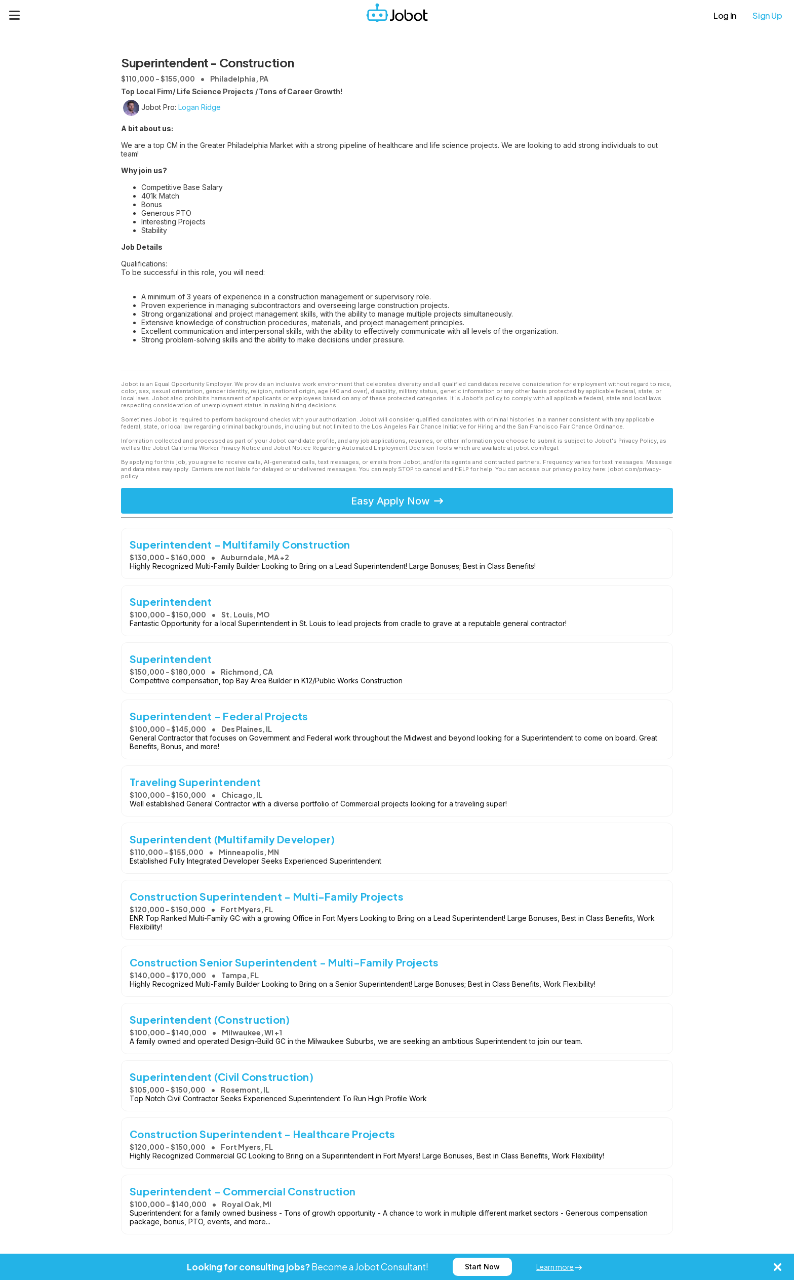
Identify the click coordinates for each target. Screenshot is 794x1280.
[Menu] (14, 15)
